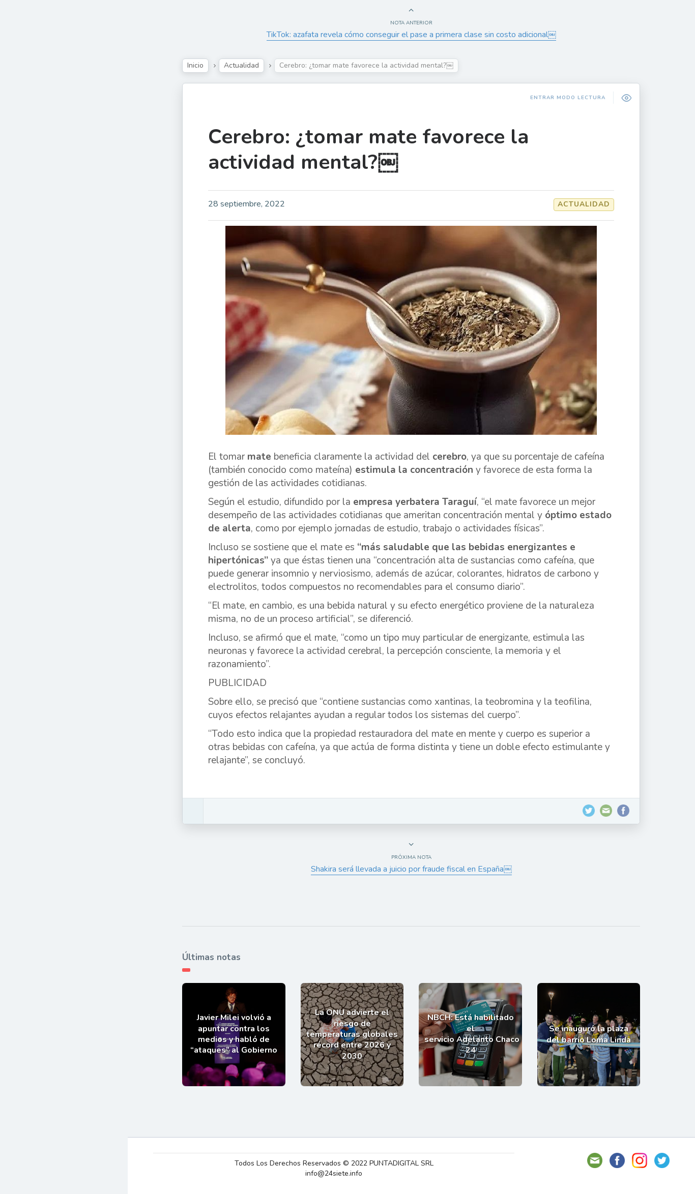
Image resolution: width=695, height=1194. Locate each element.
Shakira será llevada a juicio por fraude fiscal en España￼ (416, 869)
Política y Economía (61, 176)
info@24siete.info (340, 1173)
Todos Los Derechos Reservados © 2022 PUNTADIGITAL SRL (340, 1163)
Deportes (40, 247)
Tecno (33, 200)
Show (32, 152)
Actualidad (43, 129)
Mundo (35, 224)
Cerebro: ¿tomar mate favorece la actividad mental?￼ (373, 149)
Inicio (200, 65)
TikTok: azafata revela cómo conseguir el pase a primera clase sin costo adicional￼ (416, 34)
